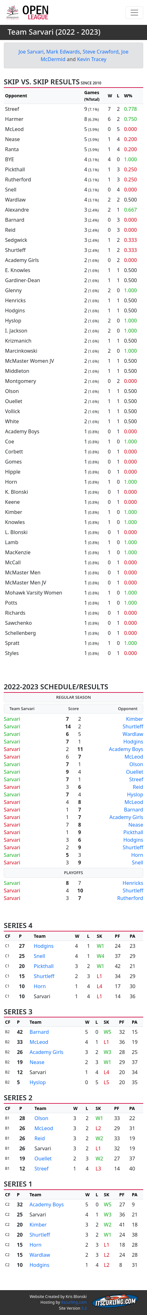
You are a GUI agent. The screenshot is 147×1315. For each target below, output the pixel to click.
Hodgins (133, 741)
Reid (138, 786)
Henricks (133, 883)
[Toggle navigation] (134, 12)
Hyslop (135, 794)
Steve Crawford (101, 51)
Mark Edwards (63, 51)
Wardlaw (133, 734)
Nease (135, 824)
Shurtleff (133, 726)
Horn (137, 854)
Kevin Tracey (91, 59)
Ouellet (134, 771)
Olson (136, 764)
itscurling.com (73, 1302)
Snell (137, 862)
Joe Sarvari (31, 51)
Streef (136, 779)
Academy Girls (126, 817)
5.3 (83, 1308)
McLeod (134, 756)
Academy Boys (126, 749)
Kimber (134, 718)
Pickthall (133, 832)
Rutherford (130, 898)
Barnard (133, 809)
